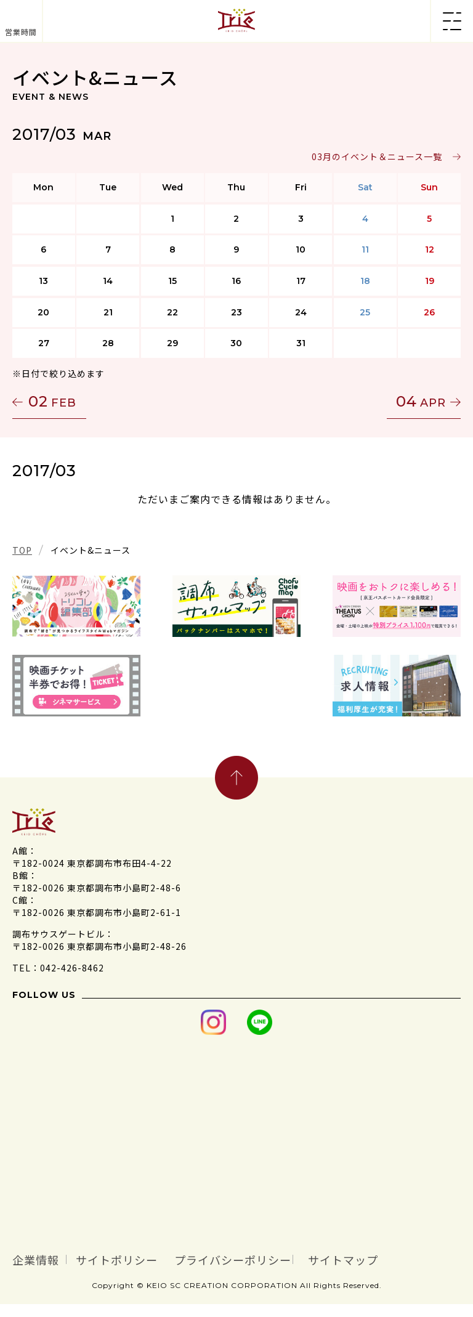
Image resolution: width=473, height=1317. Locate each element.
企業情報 (46, 1257)
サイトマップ (64, 1272)
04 (421, 401)
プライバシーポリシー (321, 1257)
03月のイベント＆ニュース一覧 (377, 156)
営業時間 (21, 31)
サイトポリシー (158, 1257)
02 (52, 401)
